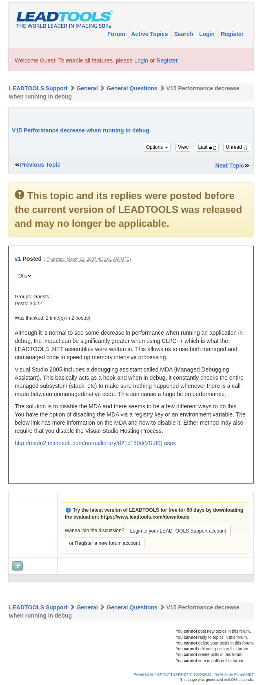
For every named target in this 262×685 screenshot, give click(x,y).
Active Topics (150, 34)
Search (184, 34)
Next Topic (229, 165)
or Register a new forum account (104, 543)
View (183, 147)
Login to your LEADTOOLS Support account (178, 531)
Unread (237, 147)
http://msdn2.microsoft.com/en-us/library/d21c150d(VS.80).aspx (95, 443)
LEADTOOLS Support (38, 88)
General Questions (132, 88)
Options (157, 147)
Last (207, 147)
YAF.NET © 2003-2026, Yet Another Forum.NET (213, 674)
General (87, 88)
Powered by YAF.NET (152, 674)
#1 (18, 258)
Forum (117, 34)
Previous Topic (40, 164)
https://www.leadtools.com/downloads (145, 517)
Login (207, 34)
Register (232, 34)
